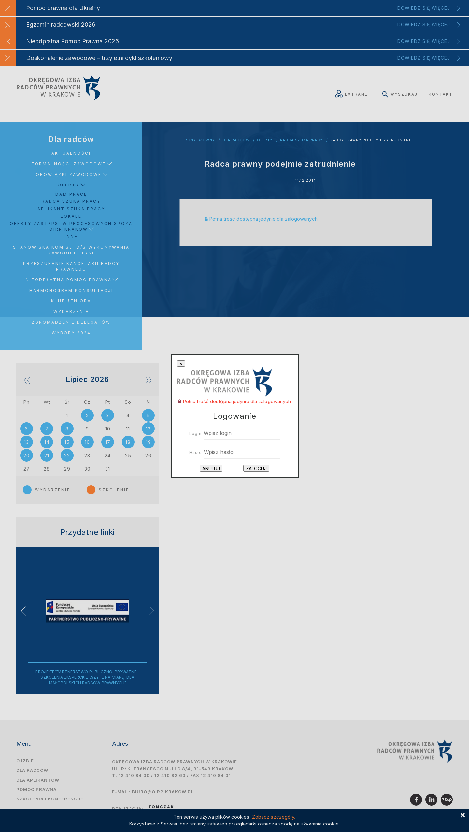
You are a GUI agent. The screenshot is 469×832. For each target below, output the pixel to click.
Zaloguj (256, 468)
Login (195, 433)
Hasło (195, 452)
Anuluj (211, 468)
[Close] (181, 363)
